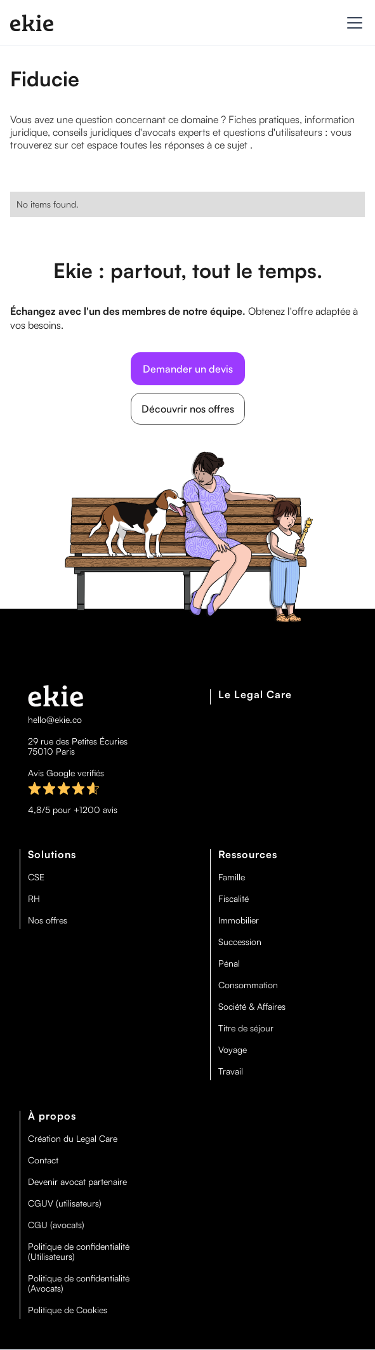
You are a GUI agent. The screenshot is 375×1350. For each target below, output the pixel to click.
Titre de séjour (245, 1028)
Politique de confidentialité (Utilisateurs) (78, 1251)
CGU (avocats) (56, 1225)
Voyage (232, 1050)
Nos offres (47, 920)
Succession (239, 942)
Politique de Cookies (67, 1310)
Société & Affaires (252, 1007)
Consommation (248, 985)
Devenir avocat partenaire (77, 1182)
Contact (43, 1160)
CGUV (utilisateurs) (65, 1203)
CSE (36, 877)
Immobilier (238, 920)
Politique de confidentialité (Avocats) (78, 1283)
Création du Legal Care (72, 1139)
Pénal (229, 963)
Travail (230, 1071)
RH (34, 899)
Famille (231, 877)
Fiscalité (233, 899)
